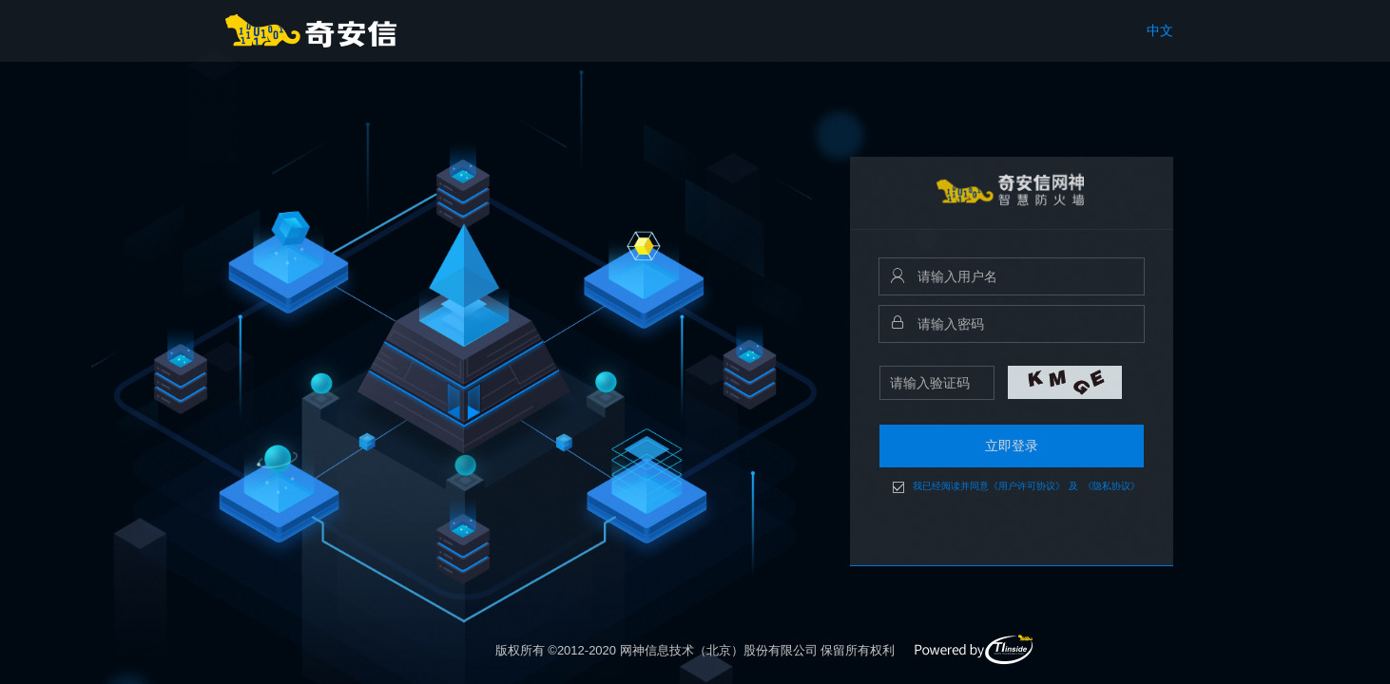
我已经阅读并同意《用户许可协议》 (989, 486)
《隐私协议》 (1111, 486)
